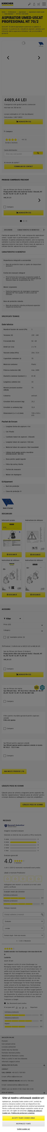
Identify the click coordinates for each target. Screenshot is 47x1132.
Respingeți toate (23, 1124)
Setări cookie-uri (23, 1129)
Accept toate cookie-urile (23, 1118)
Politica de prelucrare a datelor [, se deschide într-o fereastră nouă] (23, 1113)
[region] (23, 1113)
